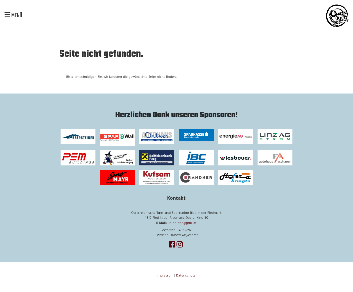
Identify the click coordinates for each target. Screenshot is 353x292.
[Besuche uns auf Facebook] (172, 246)
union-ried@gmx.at (182, 223)
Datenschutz (186, 276)
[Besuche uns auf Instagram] (179, 246)
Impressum (164, 276)
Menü (13, 15)
